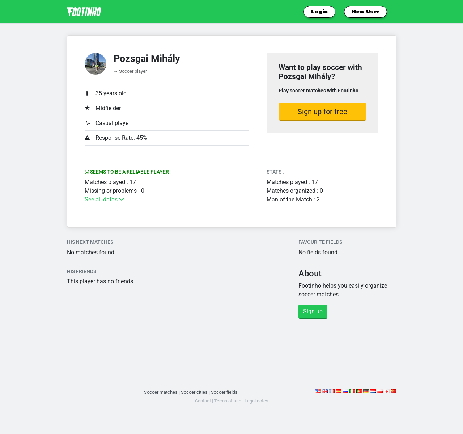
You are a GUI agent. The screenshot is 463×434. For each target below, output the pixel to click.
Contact (203, 401)
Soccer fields (224, 392)
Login (319, 11)
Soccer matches (161, 392)
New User (365, 11)
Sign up (313, 311)
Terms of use (227, 401)
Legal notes (256, 401)
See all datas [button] (104, 199)
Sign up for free (322, 111)
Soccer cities (194, 392)
